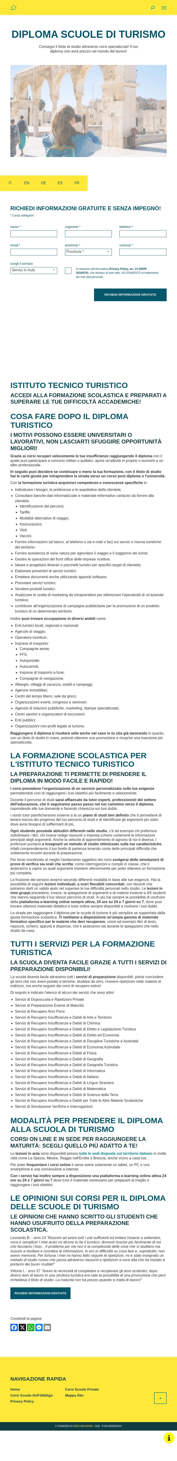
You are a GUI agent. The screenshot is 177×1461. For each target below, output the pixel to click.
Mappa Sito (74, 1426)
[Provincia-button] (88, 252)
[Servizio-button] (33, 270)
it (10, 183)
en (26, 183)
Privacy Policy (22, 1432)
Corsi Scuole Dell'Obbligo (31, 1426)
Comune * (126, 245)
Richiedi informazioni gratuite (40, 1323)
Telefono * (126, 227)
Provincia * (72, 245)
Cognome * (72, 227)
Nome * (15, 227)
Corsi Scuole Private (82, 1420)
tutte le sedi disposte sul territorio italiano (115, 1184)
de (43, 183)
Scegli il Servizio (21, 263)
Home (15, 1420)
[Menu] (164, 8)
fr (76, 183)
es (60, 183)
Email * (15, 245)
